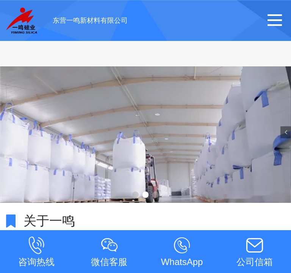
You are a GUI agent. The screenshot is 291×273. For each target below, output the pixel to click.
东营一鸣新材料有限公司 (90, 20)
